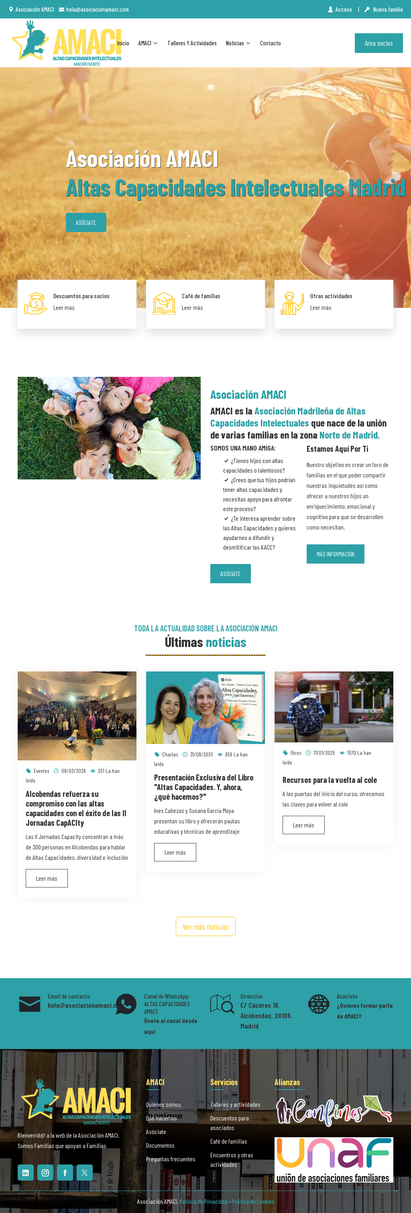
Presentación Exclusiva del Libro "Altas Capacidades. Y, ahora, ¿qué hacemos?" (203, 786)
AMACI (148, 42)
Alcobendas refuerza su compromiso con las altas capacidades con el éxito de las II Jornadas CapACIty (76, 808)
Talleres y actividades (192, 42)
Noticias (238, 42)
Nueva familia (383, 9)
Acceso (340, 9)
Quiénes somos (163, 1104)
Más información (335, 554)
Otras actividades (331, 295)
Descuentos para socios (81, 295)
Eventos (37, 770)
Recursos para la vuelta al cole (330, 779)
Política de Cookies (253, 1201)
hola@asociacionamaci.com (94, 9)
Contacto (270, 42)
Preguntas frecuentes (170, 1158)
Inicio (123, 42)
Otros (292, 752)
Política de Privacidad (203, 1201)
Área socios (379, 42)
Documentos (160, 1145)
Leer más (64, 307)
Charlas (166, 754)
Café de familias (201, 295)
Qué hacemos (161, 1118)
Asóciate (86, 222)
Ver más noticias (206, 926)
